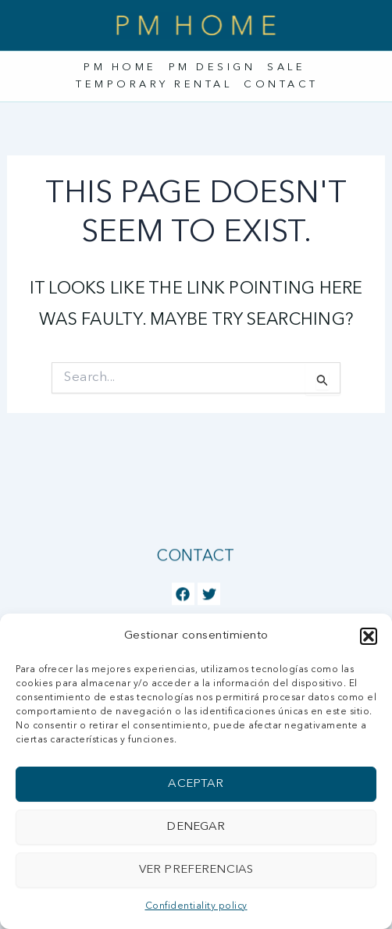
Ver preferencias (196, 870)
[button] (368, 636)
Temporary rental (154, 85)
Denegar (195, 827)
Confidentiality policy (196, 906)
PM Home (120, 67)
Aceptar (195, 784)
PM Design (212, 67)
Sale (286, 67)
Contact (281, 85)
